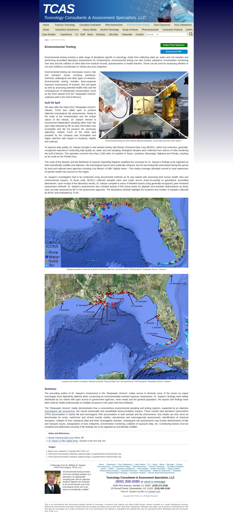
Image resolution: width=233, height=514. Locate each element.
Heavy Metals (90, 29)
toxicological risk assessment (60, 411)
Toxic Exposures (162, 25)
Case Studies (48, 34)
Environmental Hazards (109, 471)
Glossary (100, 34)
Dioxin (46, 29)
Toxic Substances (183, 25)
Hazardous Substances (67, 29)
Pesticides (177, 471)
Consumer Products (173, 29)
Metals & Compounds (161, 471)
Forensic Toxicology (65, 25)
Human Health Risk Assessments (161, 473)
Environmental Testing (138, 25)
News (90, 34)
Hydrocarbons (145, 471)
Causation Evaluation (90, 25)
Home (46, 25)
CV (76, 34)
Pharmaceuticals (150, 29)
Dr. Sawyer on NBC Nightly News (63, 441)
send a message (154, 481)
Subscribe (127, 34)
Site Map (113, 34)
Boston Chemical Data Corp (61, 438)
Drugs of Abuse (130, 29)
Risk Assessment (114, 25)
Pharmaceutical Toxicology (117, 473)
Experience (66, 34)
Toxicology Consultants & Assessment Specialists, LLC (95, 17)
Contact (140, 34)
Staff (82, 34)
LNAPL (189, 29)
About (161, 464)
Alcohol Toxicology (109, 29)
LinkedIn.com (154, 491)
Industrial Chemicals (129, 471)
